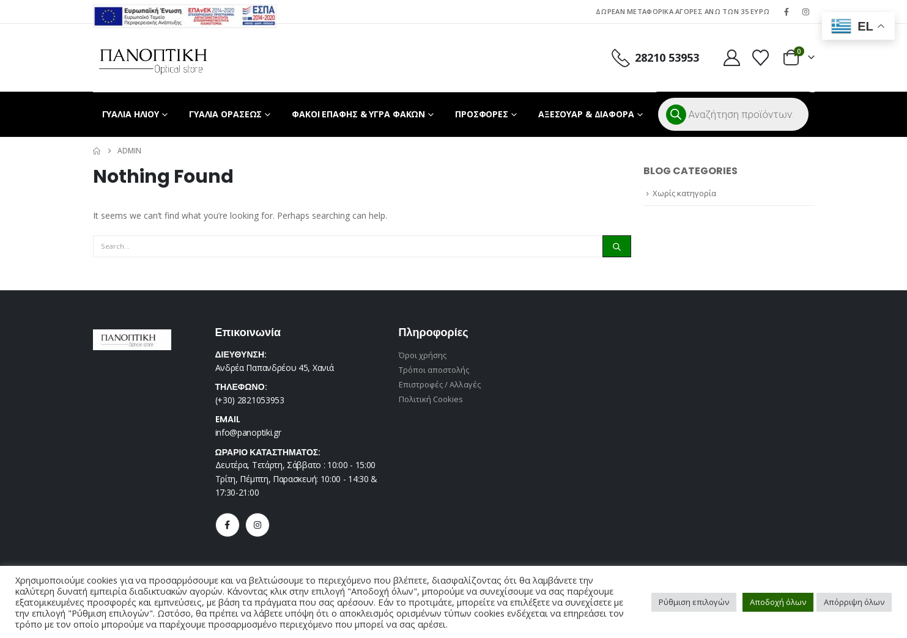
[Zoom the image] (184, 11)
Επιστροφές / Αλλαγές (440, 384)
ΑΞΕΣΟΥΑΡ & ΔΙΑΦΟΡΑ (586, 114)
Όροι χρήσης (423, 355)
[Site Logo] (153, 57)
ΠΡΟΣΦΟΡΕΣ (481, 114)
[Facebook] (786, 12)
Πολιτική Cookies (431, 399)
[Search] (616, 246)
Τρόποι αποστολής (434, 369)
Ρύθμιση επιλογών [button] (694, 601)
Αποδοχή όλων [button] (778, 601)
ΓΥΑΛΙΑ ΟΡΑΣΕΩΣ (225, 114)
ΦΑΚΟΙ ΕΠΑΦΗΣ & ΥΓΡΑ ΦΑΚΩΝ (358, 114)
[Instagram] (806, 12)
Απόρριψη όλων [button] (854, 601)
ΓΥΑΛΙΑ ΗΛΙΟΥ (131, 114)
